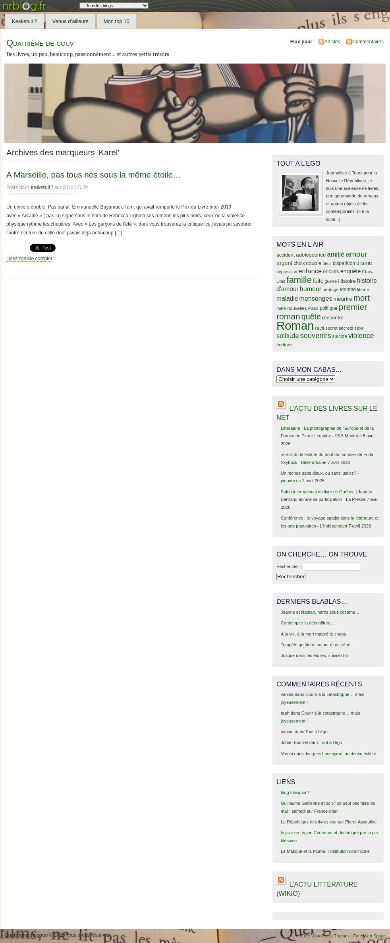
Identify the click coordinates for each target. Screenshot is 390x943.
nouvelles (297, 308)
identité (348, 289)
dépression (286, 271)
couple (313, 263)
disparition (344, 263)
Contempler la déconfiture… (308, 622)
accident (285, 255)
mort (361, 297)
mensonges (315, 298)
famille (299, 280)
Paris (313, 308)
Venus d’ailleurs (70, 21)
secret (331, 328)
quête (311, 316)
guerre (330, 281)
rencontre (333, 318)
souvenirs (315, 336)
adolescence (311, 255)
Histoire (346, 281)
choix (299, 263)
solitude (287, 335)
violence (361, 336)
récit (319, 328)
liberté (363, 289)
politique (329, 308)
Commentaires (368, 41)
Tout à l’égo (316, 731)
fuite (318, 281)
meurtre (342, 299)
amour (356, 254)
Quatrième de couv (40, 43)
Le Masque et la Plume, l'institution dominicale (325, 851)
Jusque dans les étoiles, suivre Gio (314, 655)
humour (310, 288)
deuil (327, 263)
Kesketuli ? (24, 21)
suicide (339, 336)
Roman (295, 325)
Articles (332, 41)
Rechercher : (288, 566)
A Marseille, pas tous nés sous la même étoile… (93, 174)
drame (364, 263)
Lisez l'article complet (29, 258)
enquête (350, 271)
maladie (287, 298)
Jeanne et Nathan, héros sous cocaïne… (320, 612)
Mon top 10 (116, 21)
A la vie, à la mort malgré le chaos (313, 634)
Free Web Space (369, 935)
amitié (336, 254)
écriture (284, 344)
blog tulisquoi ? (295, 792)
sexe (359, 328)
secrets (346, 328)
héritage (330, 289)
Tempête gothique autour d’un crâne (315, 644)
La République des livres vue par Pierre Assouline (328, 821)
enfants (331, 271)
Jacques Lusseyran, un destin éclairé (340, 753)
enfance (310, 271)
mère (281, 308)
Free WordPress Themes (325, 935)
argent (284, 263)
